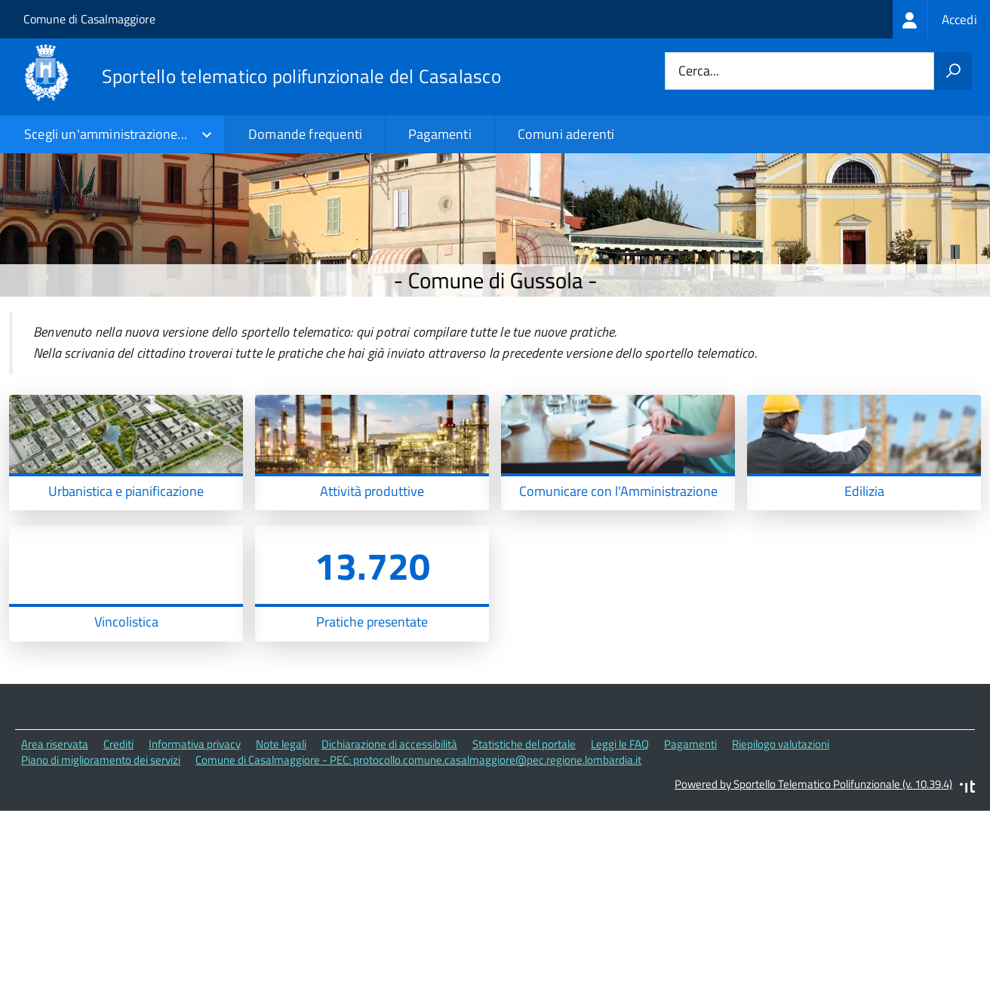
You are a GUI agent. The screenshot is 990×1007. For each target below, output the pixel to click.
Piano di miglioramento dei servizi (100, 842)
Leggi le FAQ (620, 827)
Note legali (281, 827)
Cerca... (698, 71)
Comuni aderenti (566, 134)
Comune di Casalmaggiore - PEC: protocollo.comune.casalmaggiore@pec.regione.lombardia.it (418, 842)
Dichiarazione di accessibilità (389, 827)
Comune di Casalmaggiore (89, 19)
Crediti (118, 827)
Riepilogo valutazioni (780, 827)
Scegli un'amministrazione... (105, 134)
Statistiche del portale (524, 827)
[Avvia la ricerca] (953, 71)
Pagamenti (440, 134)
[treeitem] (941, 19)
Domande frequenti (305, 134)
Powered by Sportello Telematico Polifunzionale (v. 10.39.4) (813, 867)
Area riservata (54, 827)
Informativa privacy (195, 827)
